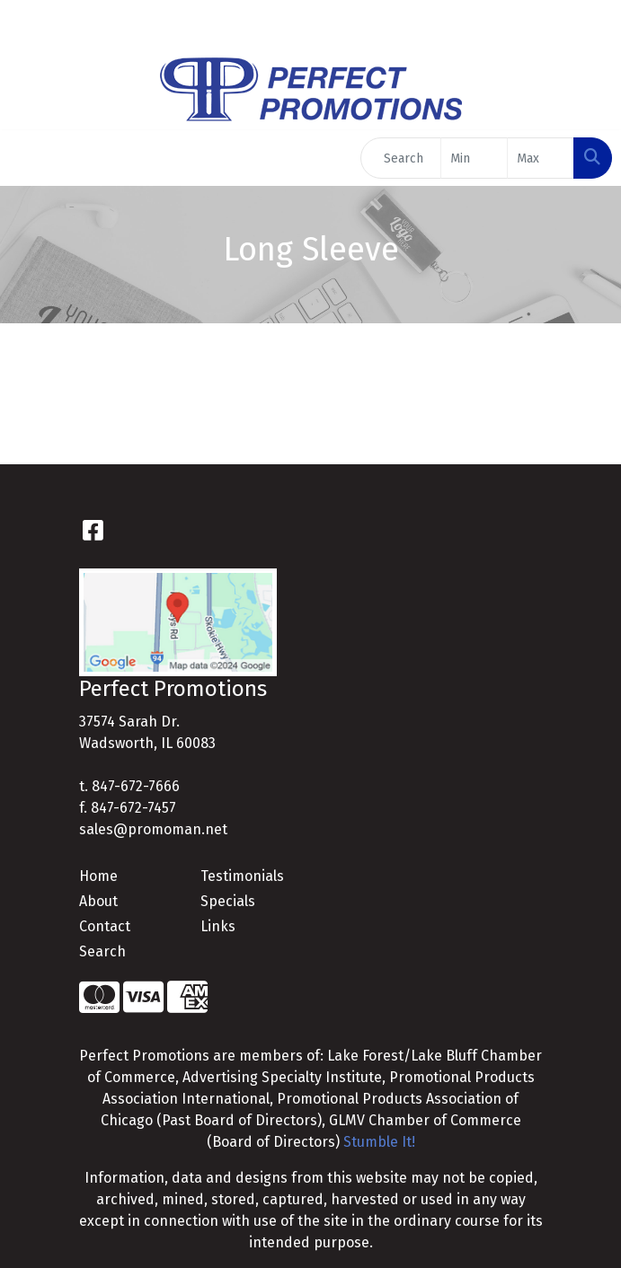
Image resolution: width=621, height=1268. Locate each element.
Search (102, 951)
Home (98, 876)
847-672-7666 (136, 786)
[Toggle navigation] (28, 158)
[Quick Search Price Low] (474, 158)
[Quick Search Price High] (540, 158)
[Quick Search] (400, 158)
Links (217, 926)
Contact (104, 926)
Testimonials (242, 876)
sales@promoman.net (153, 829)
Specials (227, 901)
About (98, 901)
